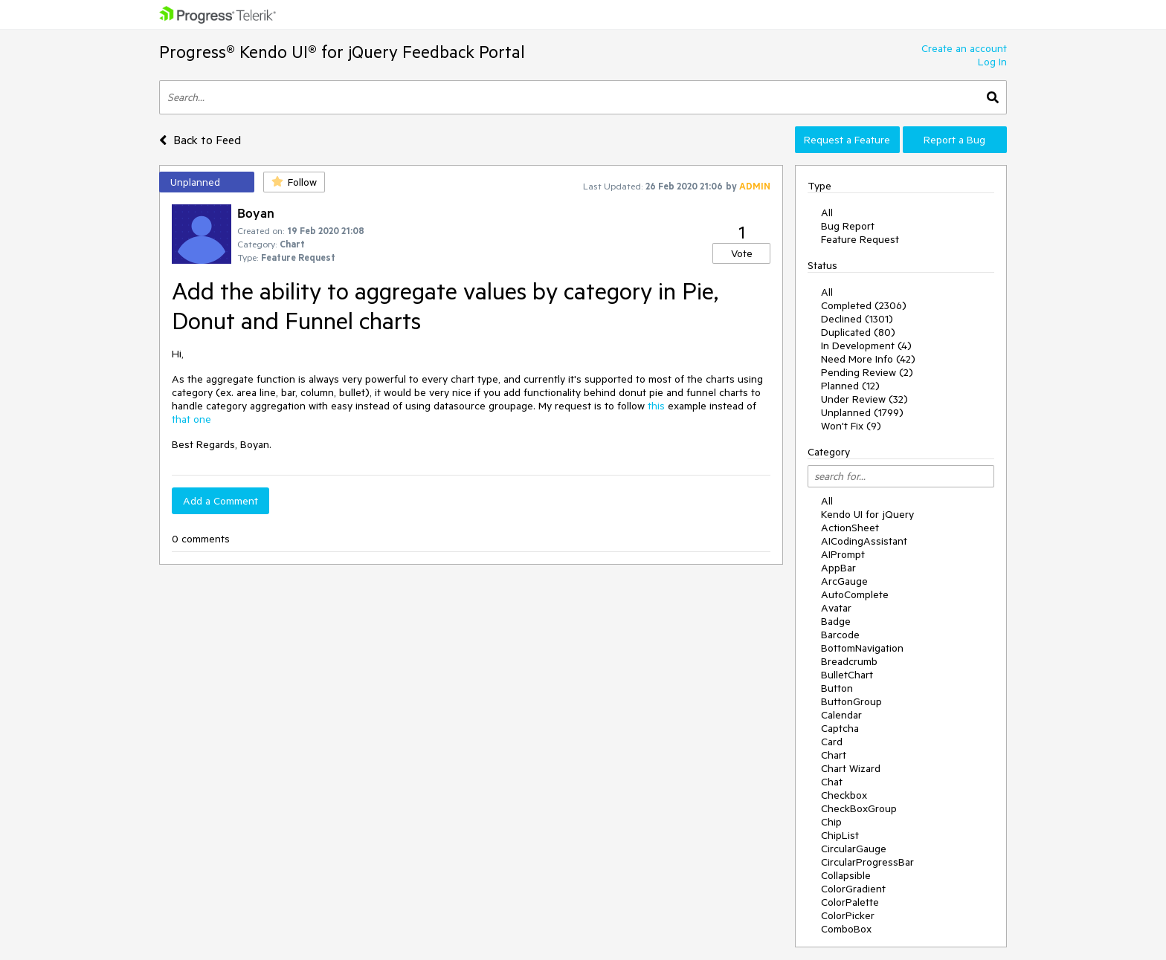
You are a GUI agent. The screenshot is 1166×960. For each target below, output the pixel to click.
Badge (836, 621)
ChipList (840, 835)
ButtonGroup (851, 701)
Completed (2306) (863, 305)
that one (191, 419)
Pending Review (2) (867, 372)
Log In (992, 61)
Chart (833, 755)
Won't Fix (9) (851, 425)
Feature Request (860, 239)
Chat (832, 781)
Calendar (841, 714)
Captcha (840, 728)
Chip (831, 821)
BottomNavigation (862, 648)
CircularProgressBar (867, 862)
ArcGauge (844, 581)
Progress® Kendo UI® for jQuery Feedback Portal (342, 51)
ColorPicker (847, 915)
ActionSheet (850, 527)
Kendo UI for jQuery (867, 514)
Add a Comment (220, 500)
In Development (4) (866, 345)
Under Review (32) (864, 399)
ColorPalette (850, 902)
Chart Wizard (850, 768)
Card (832, 741)
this (656, 405)
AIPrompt (843, 554)
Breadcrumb (849, 661)
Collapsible (846, 875)
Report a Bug (954, 139)
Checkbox (844, 795)
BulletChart (847, 674)
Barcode (840, 634)
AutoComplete (855, 594)
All (827, 212)
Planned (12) (850, 385)
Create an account (964, 48)
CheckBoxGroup (859, 808)
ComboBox (846, 928)
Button (837, 688)
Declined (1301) (857, 318)
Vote (742, 253)
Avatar (836, 607)
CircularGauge (853, 848)
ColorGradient (853, 888)
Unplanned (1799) (862, 412)
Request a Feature (847, 139)
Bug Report (847, 226)
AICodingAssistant (864, 541)
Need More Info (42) (868, 359)
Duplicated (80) (858, 332)
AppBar (838, 567)
